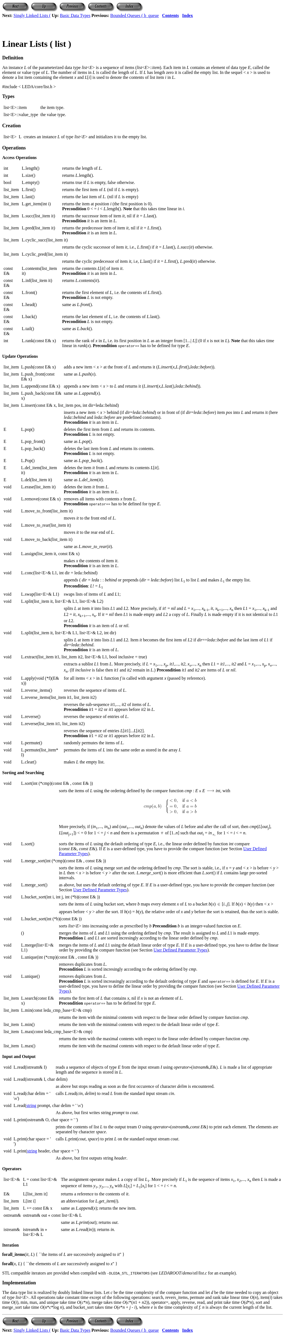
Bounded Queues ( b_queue (134, 15)
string (31, 1105)
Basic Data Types (75, 15)
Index (187, 15)
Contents (170, 15)
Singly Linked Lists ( (32, 15)
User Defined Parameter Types (100, 889)
